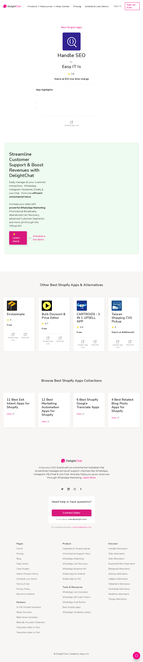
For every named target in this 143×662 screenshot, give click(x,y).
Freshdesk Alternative (119, 589)
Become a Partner (25, 594)
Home (19, 548)
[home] (12, 6)
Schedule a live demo (39, 238)
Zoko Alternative (116, 553)
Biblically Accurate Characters (30, 622)
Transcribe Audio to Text (28, 632)
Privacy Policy (23, 589)
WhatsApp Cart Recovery (75, 564)
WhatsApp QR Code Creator (76, 597)
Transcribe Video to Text (28, 627)
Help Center (63, 6)
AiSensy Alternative (117, 574)
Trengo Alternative (117, 599)
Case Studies (22, 569)
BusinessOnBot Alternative (121, 564)
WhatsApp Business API (74, 569)
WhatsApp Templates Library (77, 612)
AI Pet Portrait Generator (28, 607)
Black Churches (24, 612)
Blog (18, 558)
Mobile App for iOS (72, 579)
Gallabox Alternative (118, 579)
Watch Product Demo (27, 574)
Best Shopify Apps (71, 27)
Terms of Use (22, 584)
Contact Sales (71, 512)
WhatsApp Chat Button (74, 602)
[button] (32, 6)
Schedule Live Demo (96, 6)
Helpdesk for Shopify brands (76, 548)
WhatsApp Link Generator (75, 592)
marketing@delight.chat (81, 527)
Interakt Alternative (117, 548)
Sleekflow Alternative (118, 594)
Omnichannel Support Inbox (76, 553)
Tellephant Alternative (119, 584)
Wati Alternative (116, 558)
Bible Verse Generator (27, 617)
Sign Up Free (131, 6)
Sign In (117, 6)
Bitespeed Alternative (119, 569)
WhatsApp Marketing (73, 558)
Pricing (77, 6)
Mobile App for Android (74, 574)
